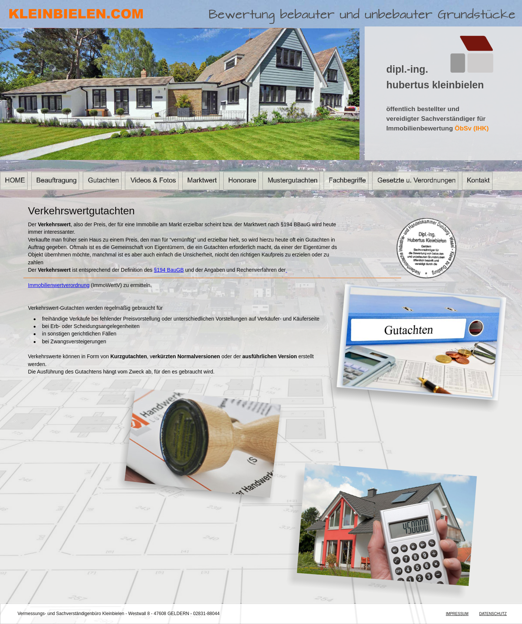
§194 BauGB (169, 270)
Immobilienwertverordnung (58, 285)
